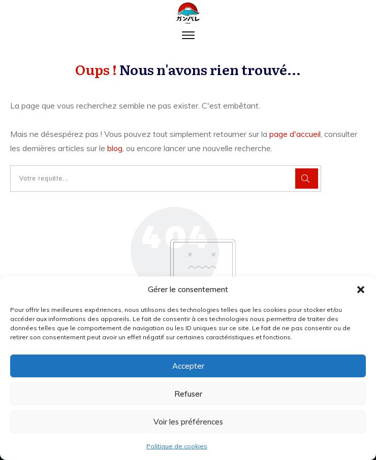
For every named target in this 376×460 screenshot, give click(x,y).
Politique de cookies (176, 446)
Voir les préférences (188, 422)
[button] (361, 290)
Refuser (188, 394)
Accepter (188, 366)
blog (114, 148)
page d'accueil (295, 134)
